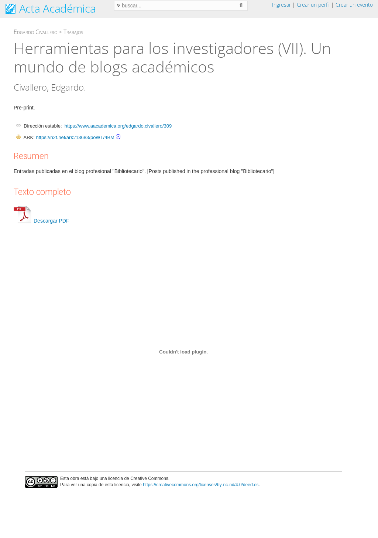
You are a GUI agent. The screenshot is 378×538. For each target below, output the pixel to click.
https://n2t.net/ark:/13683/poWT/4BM (75, 137)
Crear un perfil (313, 4)
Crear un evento (354, 4)
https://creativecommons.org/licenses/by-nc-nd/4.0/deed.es (201, 484)
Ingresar (281, 4)
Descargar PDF (41, 221)
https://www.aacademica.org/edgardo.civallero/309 (118, 126)
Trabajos (73, 32)
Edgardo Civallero (35, 32)
